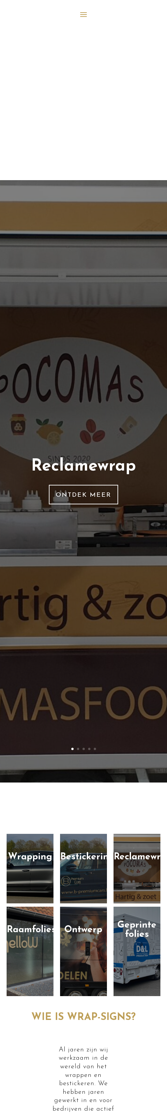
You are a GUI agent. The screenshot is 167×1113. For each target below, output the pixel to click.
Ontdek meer (83, 495)
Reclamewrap (83, 466)
